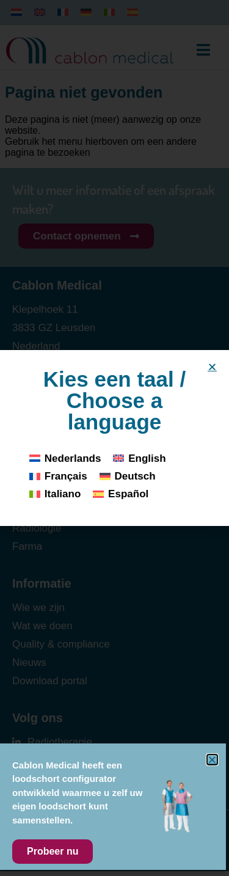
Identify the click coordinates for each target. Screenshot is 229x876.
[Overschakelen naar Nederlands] (65, 458)
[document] (114, 438)
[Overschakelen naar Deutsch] (127, 476)
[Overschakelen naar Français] (58, 476)
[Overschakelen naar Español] (120, 494)
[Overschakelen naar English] (139, 458)
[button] (212, 366)
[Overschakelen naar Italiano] (55, 494)
